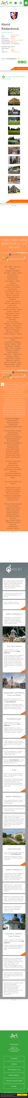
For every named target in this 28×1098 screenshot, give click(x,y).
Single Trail (14, 410)
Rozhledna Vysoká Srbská (13, 427)
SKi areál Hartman (12, 494)
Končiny (8, 295)
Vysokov (18, 358)
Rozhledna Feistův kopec (12, 496)
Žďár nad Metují (9, 364)
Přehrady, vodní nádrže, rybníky (14, 392)
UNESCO (4, 388)
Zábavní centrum (8, 414)
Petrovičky (12, 320)
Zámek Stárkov (13, 433)
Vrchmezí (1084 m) (13, 528)
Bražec (14, 273)
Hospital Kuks (12, 526)
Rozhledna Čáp (13, 465)
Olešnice (9, 316)
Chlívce (17, 281)
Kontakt (14, 1086)
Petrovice (9, 318)
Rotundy (21, 403)
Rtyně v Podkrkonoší (12, 330)
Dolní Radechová (12, 285)
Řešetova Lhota (9, 328)
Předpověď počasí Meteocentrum (15, 1092)
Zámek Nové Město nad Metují (13, 476)
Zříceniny (20, 399)
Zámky (13, 399)
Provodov (7, 324)
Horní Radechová (10, 26)
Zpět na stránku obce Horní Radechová (20, 201)
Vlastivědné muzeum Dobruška (13, 523)
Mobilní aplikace (14, 1075)
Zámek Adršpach (13, 506)
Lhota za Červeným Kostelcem (12, 298)
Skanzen (24, 388)
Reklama (14, 1064)
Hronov (17, 291)
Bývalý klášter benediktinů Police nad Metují (13, 444)
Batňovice (17, 267)
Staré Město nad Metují (13, 342)
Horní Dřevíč (16, 287)
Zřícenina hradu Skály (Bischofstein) (13, 462)
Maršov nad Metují (10, 309)
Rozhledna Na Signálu (12, 419)
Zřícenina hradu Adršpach (13, 504)
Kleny (17, 293)
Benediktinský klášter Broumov (13, 517)
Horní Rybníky (9, 291)
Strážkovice (9, 346)
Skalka (16, 332)
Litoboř (17, 301)
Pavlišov (16, 316)
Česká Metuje (9, 281)
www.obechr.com (15, 52)
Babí (5, 267)
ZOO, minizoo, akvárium (12, 384)
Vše (3, 384)
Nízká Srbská (9, 313)
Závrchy (6, 362)
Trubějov (18, 348)
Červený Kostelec (12, 277)
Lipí (13, 301)
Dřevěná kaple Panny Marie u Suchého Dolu (13, 456)
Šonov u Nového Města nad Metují (13, 339)
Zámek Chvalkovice (12, 467)
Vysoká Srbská (9, 358)
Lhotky (8, 301)
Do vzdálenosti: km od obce (14, 252)
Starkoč (6, 344)
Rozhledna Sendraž (12, 451)
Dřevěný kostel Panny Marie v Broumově (13, 509)
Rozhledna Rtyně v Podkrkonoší (13, 424)
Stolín (19, 344)
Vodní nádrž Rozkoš (12, 449)
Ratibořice (16, 326)
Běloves (12, 269)
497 (12, 48)
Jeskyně (6, 407)
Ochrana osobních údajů (14, 1081)
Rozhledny (23, 395)
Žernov (8, 366)
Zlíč (13, 366)
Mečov (20, 309)
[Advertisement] (14, 221)
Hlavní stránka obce (22, 68)
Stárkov (13, 344)
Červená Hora (12, 275)
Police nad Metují (12, 322)
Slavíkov (18, 58)
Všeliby (16, 356)
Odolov (17, 313)
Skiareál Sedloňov (12, 514)
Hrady (7, 399)
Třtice (11, 348)
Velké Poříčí (8, 354)
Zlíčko (18, 366)
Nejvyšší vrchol (20, 407)
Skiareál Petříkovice (12, 512)
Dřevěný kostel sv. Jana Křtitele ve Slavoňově (13, 489)
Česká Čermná (12, 279)
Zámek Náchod (12, 421)
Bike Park (6, 410)
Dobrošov (12, 283)
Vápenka (16, 350)
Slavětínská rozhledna (13, 492)
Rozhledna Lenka (13, 447)
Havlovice (8, 287)
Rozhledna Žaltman (12, 453)
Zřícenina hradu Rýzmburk (13, 437)
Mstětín (9, 311)
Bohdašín (7, 273)
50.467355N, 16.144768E (17, 40)
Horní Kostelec (12, 289)
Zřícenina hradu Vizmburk (13, 431)
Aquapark (23, 384)
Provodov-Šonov (16, 324)
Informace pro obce (14, 1069)
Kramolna (15, 295)
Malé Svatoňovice (12, 307)
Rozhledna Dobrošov (13, 439)
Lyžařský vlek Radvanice (13, 473)
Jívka (7, 293)
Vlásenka (9, 356)
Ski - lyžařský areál (14, 388)
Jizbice (12, 293)
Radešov (9, 326)
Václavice (9, 350)
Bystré (19, 273)
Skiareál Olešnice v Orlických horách (13, 499)
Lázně (12, 407)
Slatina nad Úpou (9, 334)
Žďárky (18, 364)
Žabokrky (9, 360)
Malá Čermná (15, 303)
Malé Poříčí (12, 305)
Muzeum (22, 410)
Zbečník (13, 362)
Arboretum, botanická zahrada (10, 395)
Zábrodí (16, 360)
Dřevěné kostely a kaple (10, 403)
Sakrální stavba (20, 414)
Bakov (11, 267)
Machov (7, 303)
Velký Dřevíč (17, 354)
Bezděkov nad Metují (12, 271)
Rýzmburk (9, 332)
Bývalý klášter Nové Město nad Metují (13, 470)
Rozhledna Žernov (12, 435)
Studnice (17, 346)
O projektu (14, 1058)
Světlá (6, 348)
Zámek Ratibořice (12, 441)
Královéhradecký (15, 35)
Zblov (19, 362)
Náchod (13, 38)
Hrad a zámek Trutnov (12, 520)
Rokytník (18, 328)
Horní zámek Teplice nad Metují (13, 483)
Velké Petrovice (12, 352)
